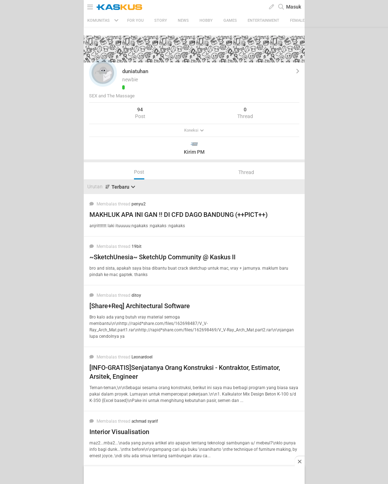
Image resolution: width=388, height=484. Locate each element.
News (183, 20)
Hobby (206, 20)
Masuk (293, 7)
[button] (103, 73)
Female (297, 20)
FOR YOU (135, 20)
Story (160, 20)
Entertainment (263, 20)
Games (230, 20)
